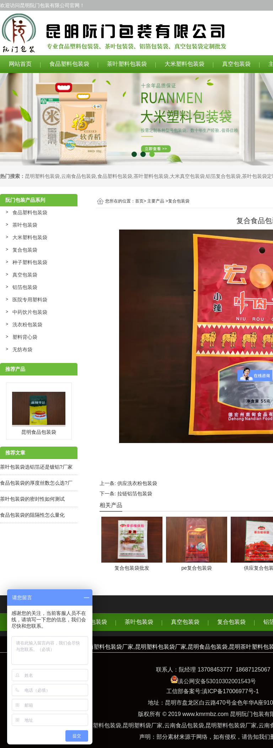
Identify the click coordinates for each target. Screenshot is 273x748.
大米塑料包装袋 (184, 64)
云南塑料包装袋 (101, 725)
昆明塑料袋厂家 (142, 725)
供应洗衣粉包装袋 (137, 483)
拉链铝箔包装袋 (134, 493)
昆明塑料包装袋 (42, 176)
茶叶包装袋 (24, 225)
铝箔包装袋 (24, 287)
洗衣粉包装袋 (27, 324)
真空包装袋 (236, 64)
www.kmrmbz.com (205, 714)
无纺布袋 (22, 349)
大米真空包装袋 (187, 176)
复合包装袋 (24, 250)
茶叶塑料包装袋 (127, 64)
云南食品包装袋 (78, 176)
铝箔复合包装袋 (223, 176)
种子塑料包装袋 (29, 262)
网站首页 (20, 64)
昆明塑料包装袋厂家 (231, 725)
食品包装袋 (93, 622)
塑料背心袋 (24, 337)
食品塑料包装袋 (69, 64)
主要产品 (155, 201)
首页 (139, 201)
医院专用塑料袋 (29, 299)
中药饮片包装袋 (29, 312)
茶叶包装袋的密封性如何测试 (32, 499)
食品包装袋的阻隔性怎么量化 (32, 515)
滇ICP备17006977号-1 (230, 691)
